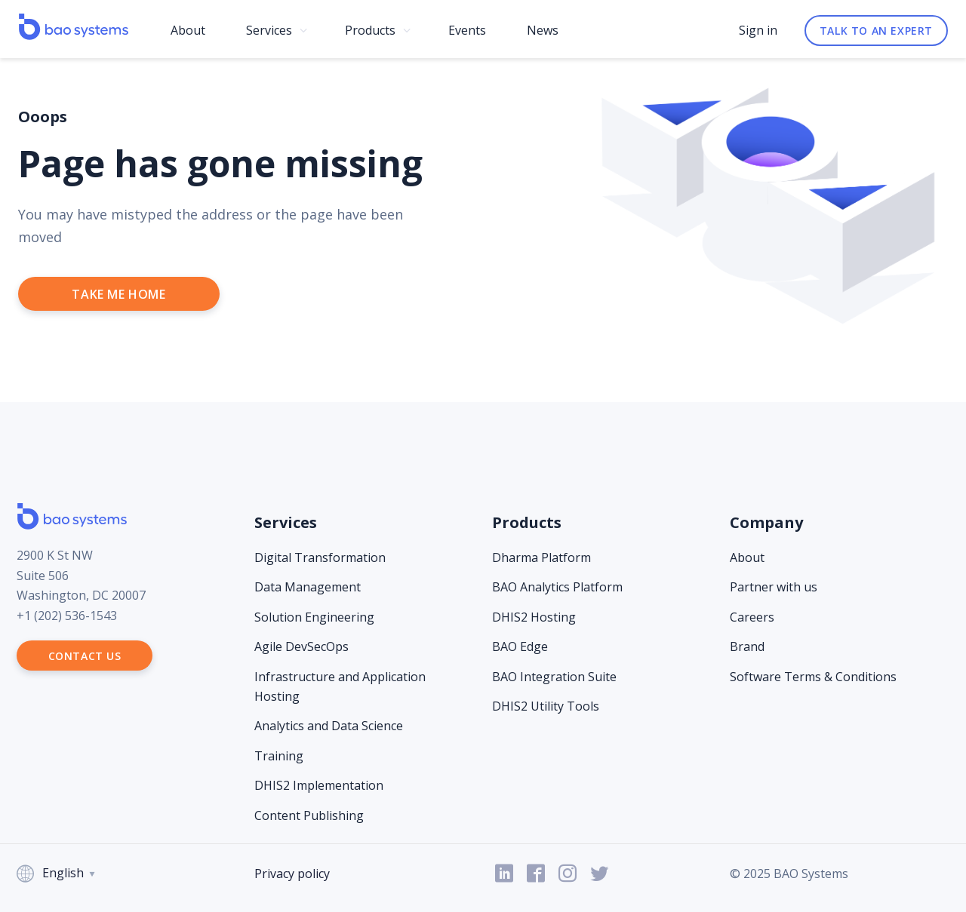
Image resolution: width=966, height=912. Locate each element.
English (57, 873)
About (188, 30)
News (542, 30)
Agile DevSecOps (301, 646)
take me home (118, 294)
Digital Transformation (320, 557)
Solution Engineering (314, 617)
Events (467, 30)
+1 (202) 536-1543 (67, 615)
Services (269, 30)
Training (278, 756)
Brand (747, 646)
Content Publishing (309, 815)
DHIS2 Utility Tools (545, 706)
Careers (752, 617)
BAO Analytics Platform (557, 587)
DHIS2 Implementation (318, 785)
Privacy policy (292, 873)
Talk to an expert (876, 30)
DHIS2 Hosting (534, 617)
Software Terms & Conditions (813, 676)
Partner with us (773, 587)
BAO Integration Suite (554, 676)
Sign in (758, 30)
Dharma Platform (541, 557)
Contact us (85, 656)
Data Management (307, 587)
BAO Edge (520, 646)
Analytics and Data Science (328, 725)
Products (370, 30)
